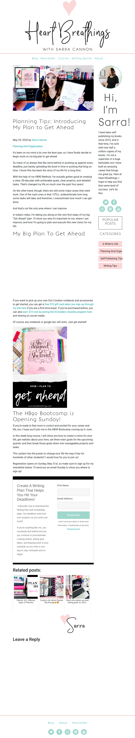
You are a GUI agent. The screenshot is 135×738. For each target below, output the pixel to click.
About (99, 58)
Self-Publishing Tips (111, 258)
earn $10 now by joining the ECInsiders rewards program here (57, 311)
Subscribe (73, 515)
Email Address (65, 498)
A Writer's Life (110, 243)
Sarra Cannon (39, 139)
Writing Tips (110, 265)
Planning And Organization (28, 146)
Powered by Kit (73, 529)
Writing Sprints (82, 58)
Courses (63, 58)
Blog (35, 58)
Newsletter (47, 58)
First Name (63, 485)
